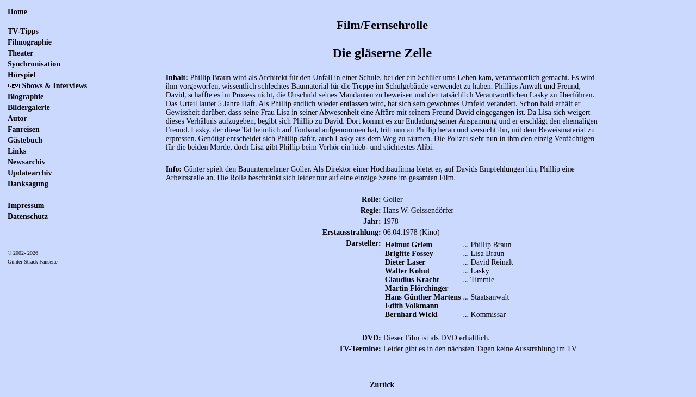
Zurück (382, 385)
